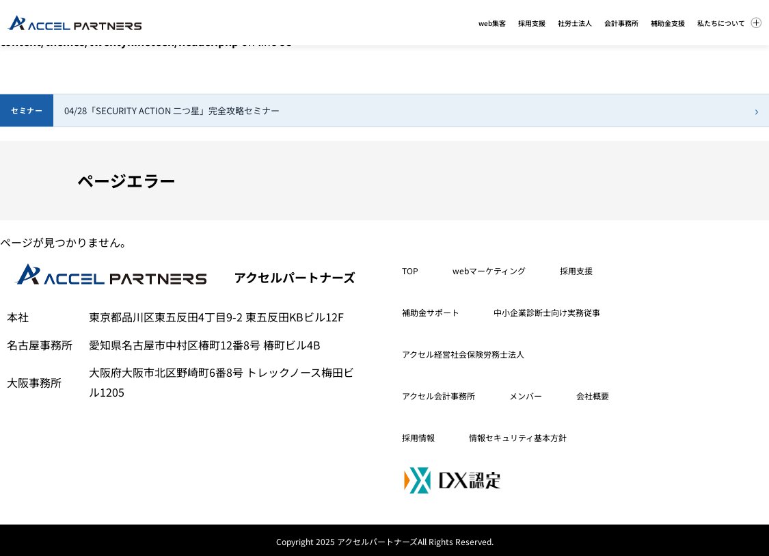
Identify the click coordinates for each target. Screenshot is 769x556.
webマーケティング (489, 270)
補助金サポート (430, 312)
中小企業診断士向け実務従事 (547, 312)
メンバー (525, 395)
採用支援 (576, 270)
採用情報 (418, 437)
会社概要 (592, 395)
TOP (410, 270)
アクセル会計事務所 (438, 395)
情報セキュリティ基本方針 (518, 437)
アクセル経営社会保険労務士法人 (463, 354)
